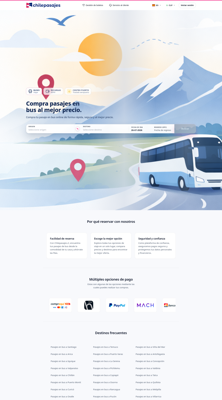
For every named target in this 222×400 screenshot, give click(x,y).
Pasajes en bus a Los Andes (149, 389)
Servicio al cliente (119, 5)
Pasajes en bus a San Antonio (150, 396)
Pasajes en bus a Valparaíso (64, 354)
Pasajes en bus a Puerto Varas (108, 339)
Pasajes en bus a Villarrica (148, 382)
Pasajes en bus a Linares (105, 396)
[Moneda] (170, 5)
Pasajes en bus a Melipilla (148, 375)
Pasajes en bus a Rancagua (106, 375)
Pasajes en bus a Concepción (150, 346)
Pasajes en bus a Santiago (63, 332)
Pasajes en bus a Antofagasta (150, 339)
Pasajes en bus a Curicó (62, 375)
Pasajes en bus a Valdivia (148, 354)
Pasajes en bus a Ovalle (62, 382)
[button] (140, 129)
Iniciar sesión (187, 5)
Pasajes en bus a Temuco (105, 332)
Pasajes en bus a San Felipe (64, 396)
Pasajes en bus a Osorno (105, 368)
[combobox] (28, 129)
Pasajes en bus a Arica (62, 339)
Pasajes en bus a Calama (63, 389)
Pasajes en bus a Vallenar (105, 389)
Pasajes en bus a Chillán (62, 361)
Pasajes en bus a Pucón (104, 382)
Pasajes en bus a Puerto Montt (66, 368)
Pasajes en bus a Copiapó (105, 361)
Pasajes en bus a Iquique (63, 346)
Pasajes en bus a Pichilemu (106, 354)
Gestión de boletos (92, 5)
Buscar (185, 129)
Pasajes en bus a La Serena (106, 346)
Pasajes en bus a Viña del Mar (150, 332)
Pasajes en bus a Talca (147, 361)
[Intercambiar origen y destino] (77, 129)
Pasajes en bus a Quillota (148, 368)
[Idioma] (157, 5)
